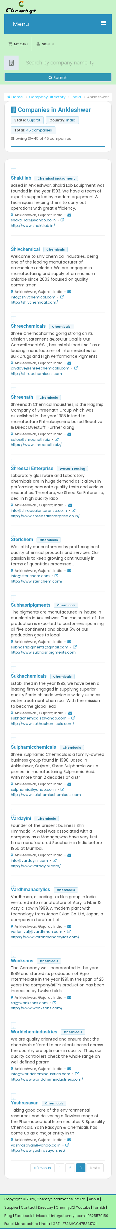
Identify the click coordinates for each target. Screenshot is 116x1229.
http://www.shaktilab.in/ (33, 225)
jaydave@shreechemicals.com (40, 368)
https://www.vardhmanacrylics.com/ (45, 937)
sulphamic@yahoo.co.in (33, 789)
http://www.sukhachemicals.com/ (42, 723)
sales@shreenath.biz (30, 439)
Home (15, 97)
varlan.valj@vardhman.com (36, 931)
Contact (28, 1207)
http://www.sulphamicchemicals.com (46, 794)
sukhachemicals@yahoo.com (39, 718)
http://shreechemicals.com (36, 373)
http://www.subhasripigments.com (43, 652)
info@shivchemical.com (33, 297)
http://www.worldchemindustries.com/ (47, 1079)
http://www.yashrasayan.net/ (38, 1150)
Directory (46, 1207)
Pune (8, 1223)
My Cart (21, 44)
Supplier (11, 1207)
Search (58, 77)
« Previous (42, 1167)
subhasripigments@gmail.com (39, 647)
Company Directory (47, 97)
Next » (95, 1167)
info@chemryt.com (68, 1215)
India (76, 97)
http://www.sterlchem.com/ (37, 581)
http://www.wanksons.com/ (37, 1008)
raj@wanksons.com (29, 1003)
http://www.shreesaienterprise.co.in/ (45, 516)
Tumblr (99, 1207)
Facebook (23, 1215)
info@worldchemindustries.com (40, 1074)
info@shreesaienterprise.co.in (39, 510)
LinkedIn (42, 1215)
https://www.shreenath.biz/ (36, 444)
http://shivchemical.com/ (34, 302)
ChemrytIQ (65, 1207)
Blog (8, 1215)
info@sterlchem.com (30, 576)
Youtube (83, 1207)
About (94, 1199)
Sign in (48, 44)
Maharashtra (27, 1223)
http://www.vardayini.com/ (36, 866)
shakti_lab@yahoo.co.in (33, 220)
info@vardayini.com (29, 860)
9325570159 (97, 1215)
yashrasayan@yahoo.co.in (36, 1145)
